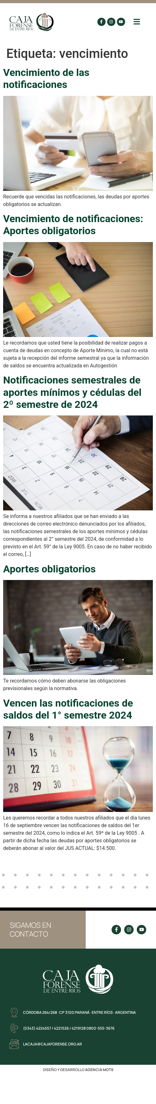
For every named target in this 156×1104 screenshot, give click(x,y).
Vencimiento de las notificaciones (46, 78)
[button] (136, 21)
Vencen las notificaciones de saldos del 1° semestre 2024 (68, 709)
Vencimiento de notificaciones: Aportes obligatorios (73, 225)
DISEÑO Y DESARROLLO (78, 1069)
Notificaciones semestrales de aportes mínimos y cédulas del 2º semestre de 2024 (72, 392)
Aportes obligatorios (49, 569)
